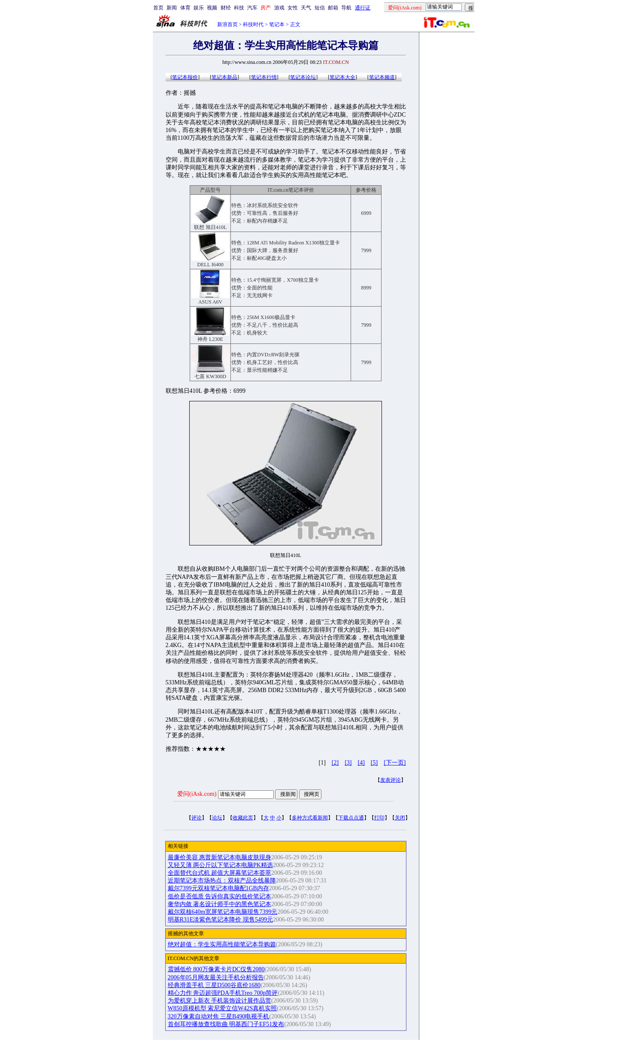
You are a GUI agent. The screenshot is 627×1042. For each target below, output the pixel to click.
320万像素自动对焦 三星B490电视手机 (219, 1016)
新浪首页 (227, 24)
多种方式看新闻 (310, 818)
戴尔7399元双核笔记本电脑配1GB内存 (218, 888)
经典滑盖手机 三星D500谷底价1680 (214, 985)
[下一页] (395, 762)
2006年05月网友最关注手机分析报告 (216, 977)
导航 (346, 8)
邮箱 (333, 8)
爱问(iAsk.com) (196, 794)
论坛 (217, 818)
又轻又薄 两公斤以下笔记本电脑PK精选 (220, 865)
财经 (226, 8)
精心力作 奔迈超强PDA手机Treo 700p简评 (223, 993)
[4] (361, 762)
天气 (306, 8)
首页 (158, 8)
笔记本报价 (185, 77)
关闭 (400, 818)
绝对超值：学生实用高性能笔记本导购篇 (222, 944)
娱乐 (199, 8)
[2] (335, 762)
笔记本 (277, 24)
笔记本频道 (382, 77)
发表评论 (390, 780)
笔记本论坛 (303, 77)
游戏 (279, 8)
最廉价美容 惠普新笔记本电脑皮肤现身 (220, 857)
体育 (185, 8)
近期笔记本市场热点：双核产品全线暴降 (222, 880)
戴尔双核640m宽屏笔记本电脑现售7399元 (223, 912)
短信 (320, 8)
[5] (374, 762)
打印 (379, 818)
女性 (293, 8)
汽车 (252, 8)
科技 (239, 8)
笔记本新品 (224, 77)
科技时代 (253, 24)
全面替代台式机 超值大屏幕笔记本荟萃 (220, 873)
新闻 (172, 8)
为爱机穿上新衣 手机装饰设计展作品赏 (220, 1000)
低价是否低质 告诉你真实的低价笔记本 (220, 896)
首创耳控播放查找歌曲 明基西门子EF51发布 (226, 1024)
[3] (348, 762)
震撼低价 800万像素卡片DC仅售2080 (216, 969)
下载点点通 (351, 818)
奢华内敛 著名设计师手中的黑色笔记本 (220, 904)
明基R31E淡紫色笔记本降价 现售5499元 (220, 919)
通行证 (362, 8)
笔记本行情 (264, 77)
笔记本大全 (342, 77)
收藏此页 (243, 818)
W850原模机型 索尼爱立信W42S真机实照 (222, 1008)
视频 (212, 8)
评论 (196, 818)
